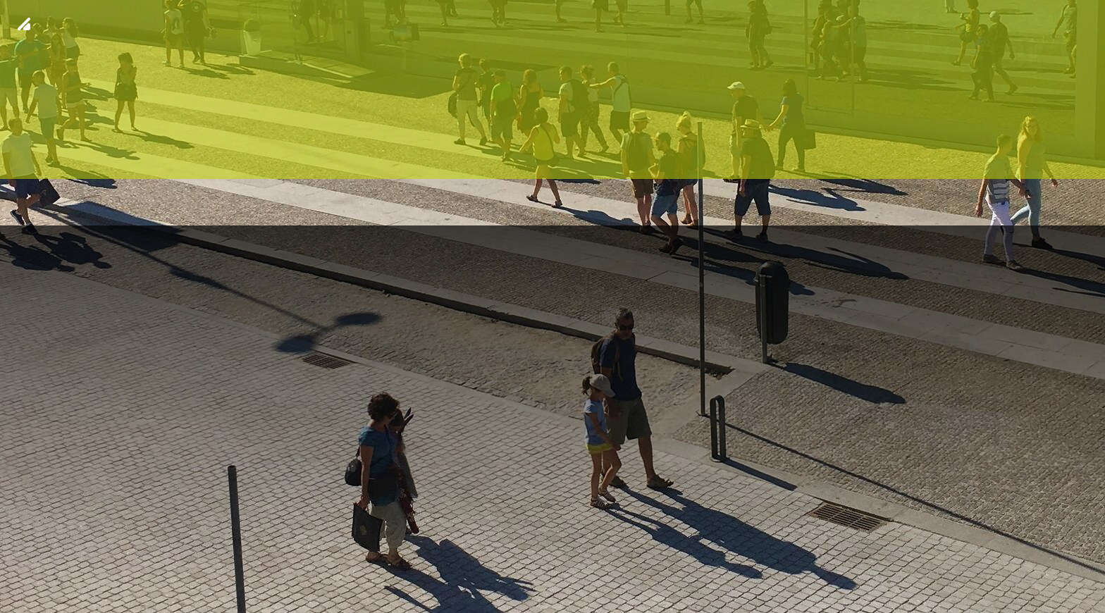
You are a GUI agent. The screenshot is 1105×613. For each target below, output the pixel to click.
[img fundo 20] (552, 306)
